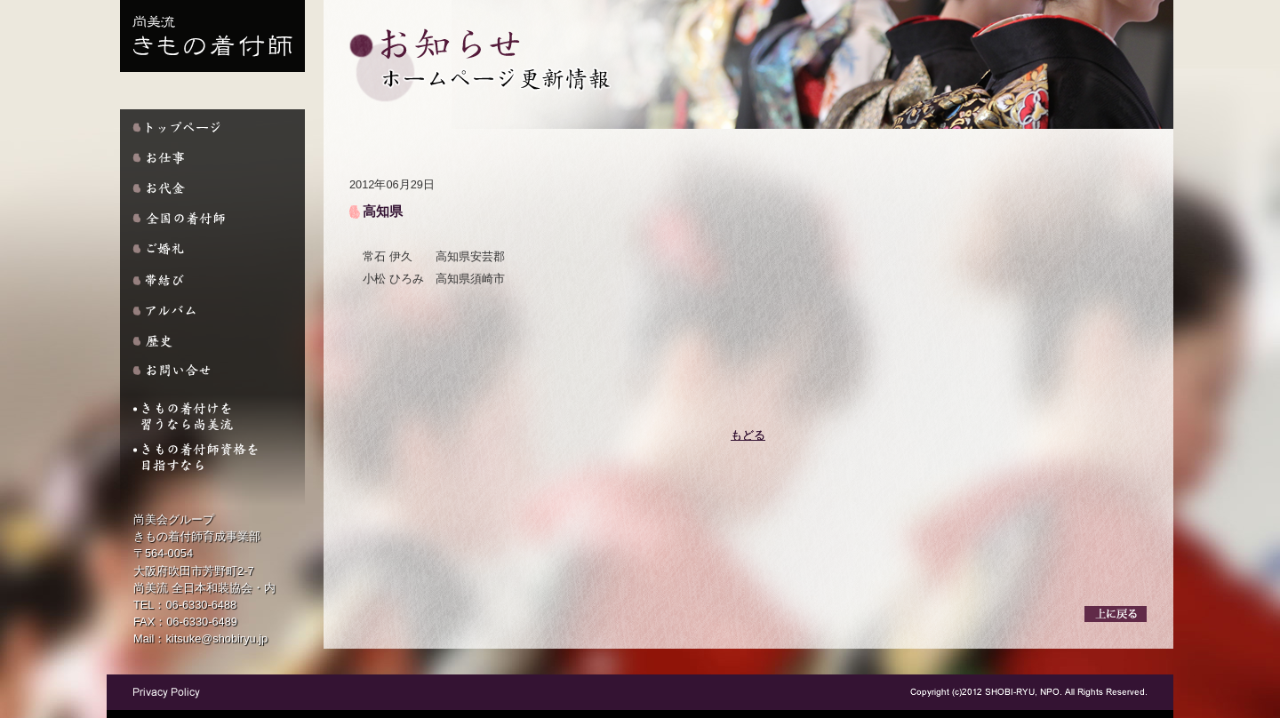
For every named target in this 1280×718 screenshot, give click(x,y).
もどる (748, 435)
